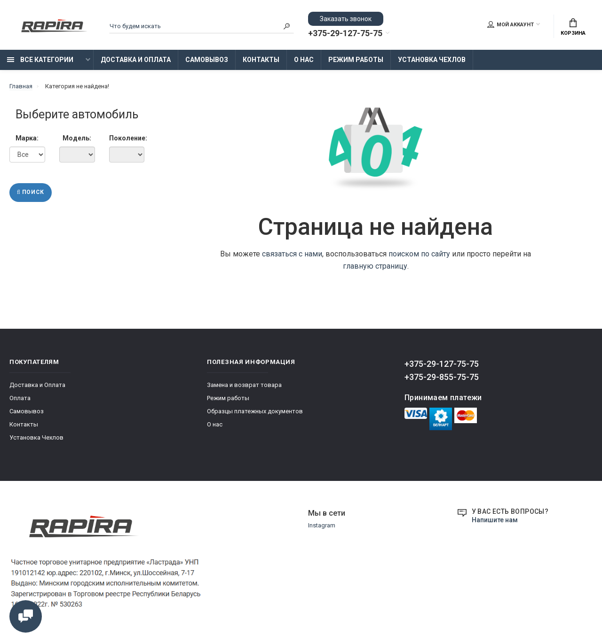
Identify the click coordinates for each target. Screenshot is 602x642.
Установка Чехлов (432, 59)
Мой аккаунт (510, 25)
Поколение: (127, 138)
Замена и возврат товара (244, 384)
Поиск (30, 192)
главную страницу (375, 266)
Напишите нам (495, 520)
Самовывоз (206, 59)
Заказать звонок (346, 19)
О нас (304, 59)
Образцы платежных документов (255, 411)
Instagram (321, 525)
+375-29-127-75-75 (345, 33)
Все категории (40, 59)
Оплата (20, 398)
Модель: (77, 138)
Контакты (261, 59)
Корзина (573, 27)
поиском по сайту (419, 253)
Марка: (27, 138)
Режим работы (355, 59)
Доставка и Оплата (136, 59)
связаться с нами (292, 253)
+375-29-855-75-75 (441, 377)
